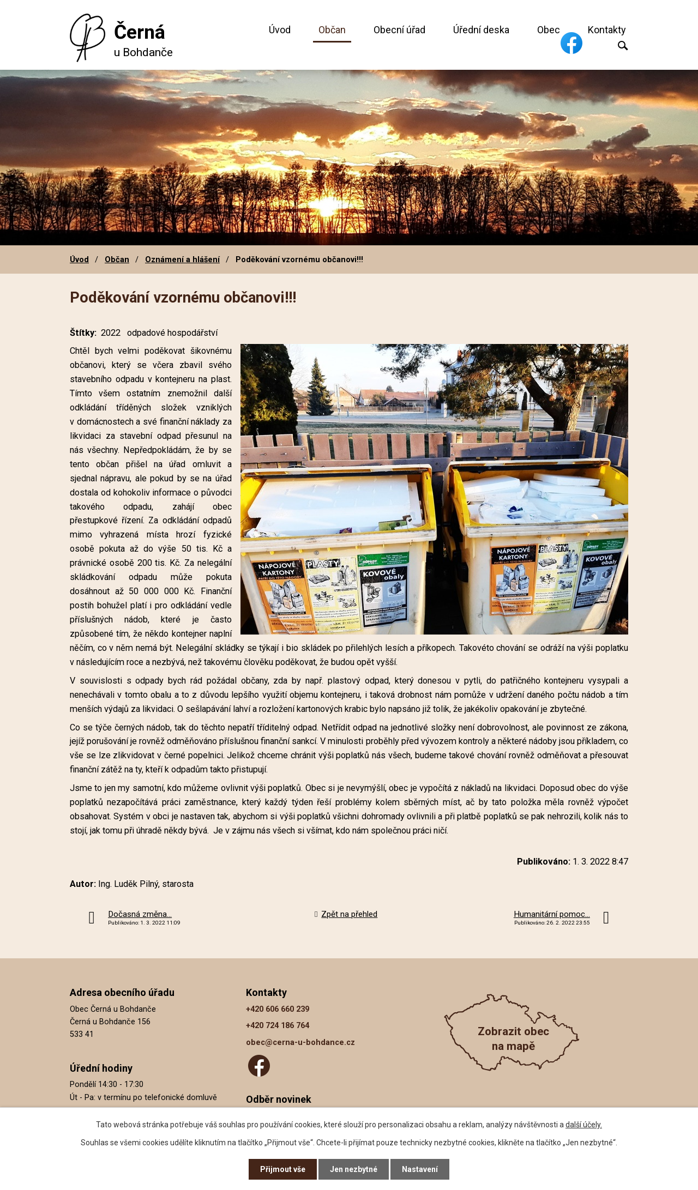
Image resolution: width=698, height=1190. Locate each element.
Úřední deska (481, 29)
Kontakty (607, 29)
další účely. (583, 1124)
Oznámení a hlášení (182, 259)
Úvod (280, 29)
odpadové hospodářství (172, 333)
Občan (332, 29)
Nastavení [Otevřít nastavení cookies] (420, 1169)
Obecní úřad (399, 29)
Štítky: (83, 333)
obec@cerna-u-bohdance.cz (300, 1042)
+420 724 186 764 (277, 1025)
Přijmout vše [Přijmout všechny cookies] (282, 1169)
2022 (111, 333)
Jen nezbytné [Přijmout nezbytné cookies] (353, 1169)
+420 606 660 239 (277, 1009)
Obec (548, 29)
